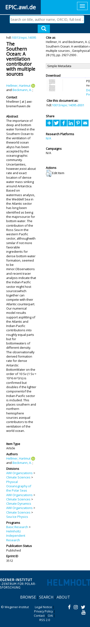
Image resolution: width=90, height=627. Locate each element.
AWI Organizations (19, 473)
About (63, 597)
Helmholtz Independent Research (15, 535)
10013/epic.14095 (24, 37)
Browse (28, 597)
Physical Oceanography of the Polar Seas (18, 486)
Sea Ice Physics (17, 516)
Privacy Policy (43, 611)
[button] (48, 173)
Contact (39, 615)
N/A (48, 138)
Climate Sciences (18, 477)
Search (46, 597)
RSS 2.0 (44, 620)
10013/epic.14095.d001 (68, 105)
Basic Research (17, 527)
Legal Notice (43, 607)
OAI (50, 615)
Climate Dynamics (18, 503)
